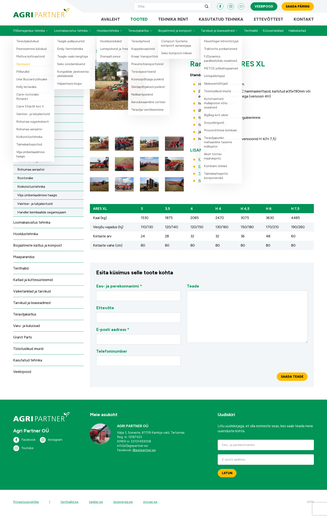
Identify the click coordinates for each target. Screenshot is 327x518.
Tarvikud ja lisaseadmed (218, 34)
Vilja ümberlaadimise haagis (37, 199)
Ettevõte (138, 318)
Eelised (204, 170)
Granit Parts (22, 341)
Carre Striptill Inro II (31, 122)
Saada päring (298, 7)
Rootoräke (25, 182)
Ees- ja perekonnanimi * (138, 296)
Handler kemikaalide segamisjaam (41, 216)
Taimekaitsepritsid (30, 113)
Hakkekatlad (297, 34)
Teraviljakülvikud (29, 88)
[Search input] (168, 7)
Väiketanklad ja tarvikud (32, 295)
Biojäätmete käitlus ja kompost (37, 249)
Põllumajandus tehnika (29, 34)
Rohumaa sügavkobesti (34, 165)
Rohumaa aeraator (31, 173)
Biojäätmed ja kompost (175, 34)
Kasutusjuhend (210, 163)
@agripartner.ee (144, 454)
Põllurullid (24, 130)
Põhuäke (23, 147)
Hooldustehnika (108, 34)
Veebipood (264, 7)
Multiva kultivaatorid (32, 105)
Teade (247, 317)
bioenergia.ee (123, 506)
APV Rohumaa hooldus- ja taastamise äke (48, 79)
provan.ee (150, 506)
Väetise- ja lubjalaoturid (35, 207)
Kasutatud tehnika (221, 21)
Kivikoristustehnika (31, 190)
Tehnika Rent (173, 21)
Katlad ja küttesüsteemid (33, 283)
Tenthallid (251, 34)
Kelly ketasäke (27, 156)
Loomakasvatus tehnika (71, 34)
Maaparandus (24, 260)
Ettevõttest (268, 21)
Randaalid (25, 139)
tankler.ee (96, 506)
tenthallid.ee (69, 506)
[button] (99, 147)
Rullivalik (204, 184)
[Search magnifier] (207, 7)
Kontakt (304, 21)
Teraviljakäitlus (138, 34)
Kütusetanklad (273, 34)
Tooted (139, 21)
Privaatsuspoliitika (26, 506)
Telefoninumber (138, 361)
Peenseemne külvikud (33, 96)
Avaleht (110, 21)
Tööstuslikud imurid (28, 352)
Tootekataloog (210, 177)
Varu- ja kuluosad (26, 329)
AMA (310, 506)
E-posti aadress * (138, 339)
